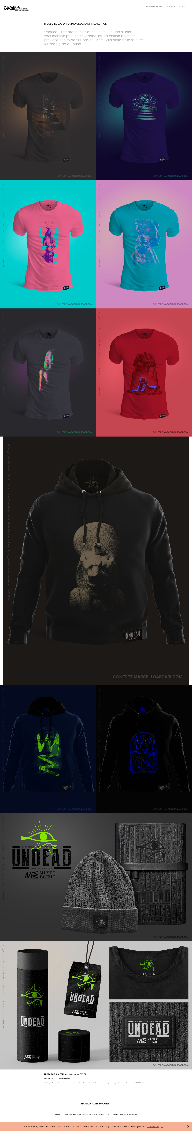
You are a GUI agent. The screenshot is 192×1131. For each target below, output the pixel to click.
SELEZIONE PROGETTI (155, 6)
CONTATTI (183, 6)
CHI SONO (171, 6)
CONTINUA (153, 1126)
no (162, 1126)
